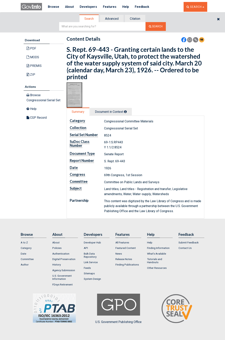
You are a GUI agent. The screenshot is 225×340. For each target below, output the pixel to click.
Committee (27, 259)
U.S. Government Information (62, 277)
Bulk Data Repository (90, 255)
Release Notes (123, 259)
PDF (31, 48)
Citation (135, 19)
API (86, 247)
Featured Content (125, 247)
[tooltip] (125, 111)
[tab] (89, 18)
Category (26, 247)
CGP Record (37, 117)
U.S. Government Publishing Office (118, 309)
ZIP (31, 74)
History (56, 264)
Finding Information (158, 247)
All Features (122, 242)
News (118, 253)
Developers (88, 7)
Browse (53, 7)
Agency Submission (63, 270)
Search (89, 19)
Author (25, 264)
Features (109, 7)
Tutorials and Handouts (154, 260)
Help (125, 7)
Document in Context (111, 112)
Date (23, 253)
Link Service (91, 262)
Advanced (112, 19)
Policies (57, 247)
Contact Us (185, 247)
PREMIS (34, 66)
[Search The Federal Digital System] (156, 26)
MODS (33, 57)
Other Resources (157, 267)
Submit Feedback (189, 242)
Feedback (142, 7)
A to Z (24, 242)
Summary (78, 112)
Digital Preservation (63, 259)
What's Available (156, 253)
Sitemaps (89, 273)
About (69, 7)
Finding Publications (127, 264)
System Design (92, 278)
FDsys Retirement (62, 284)
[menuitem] (33, 242)
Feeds (87, 267)
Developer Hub (92, 242)
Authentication (60, 253)
